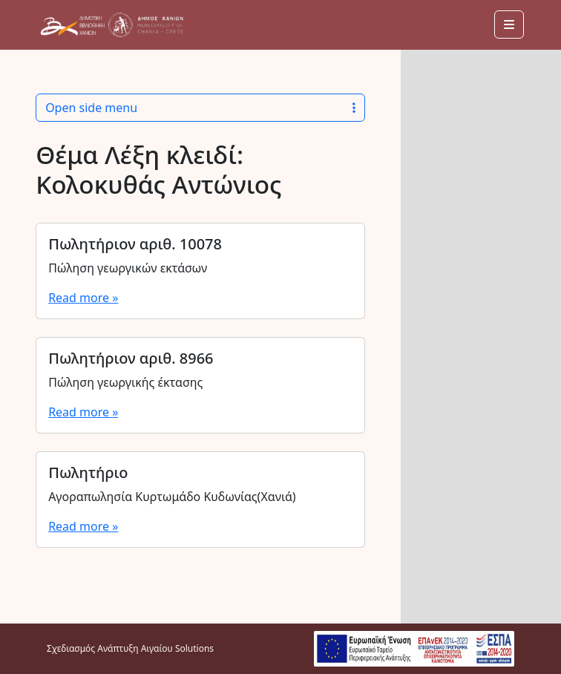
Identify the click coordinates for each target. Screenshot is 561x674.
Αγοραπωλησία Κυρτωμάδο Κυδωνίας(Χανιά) (172, 496)
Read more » (83, 297)
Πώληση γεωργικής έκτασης (125, 382)
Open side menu (200, 107)
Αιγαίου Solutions (177, 648)
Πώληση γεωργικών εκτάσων (127, 268)
